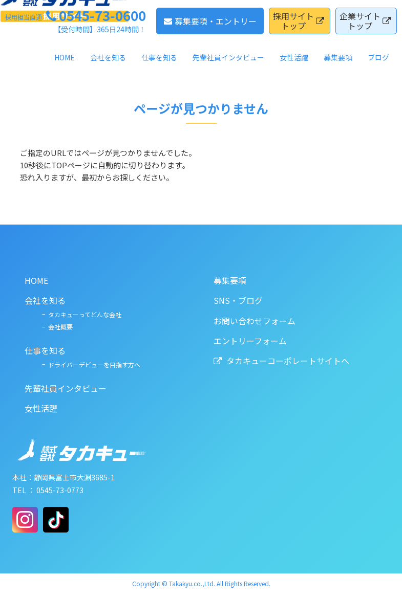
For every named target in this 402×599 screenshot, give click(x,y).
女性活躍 (294, 62)
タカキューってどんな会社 (66, 313)
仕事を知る (159, 62)
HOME (64, 62)
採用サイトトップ (298, 26)
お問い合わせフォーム (249, 320)
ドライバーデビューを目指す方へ (76, 364)
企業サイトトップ (365, 26)
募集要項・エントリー (210, 25)
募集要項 (338, 62)
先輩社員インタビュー (228, 62)
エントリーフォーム (245, 340)
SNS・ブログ (233, 300)
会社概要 (42, 326)
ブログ (378, 62)
